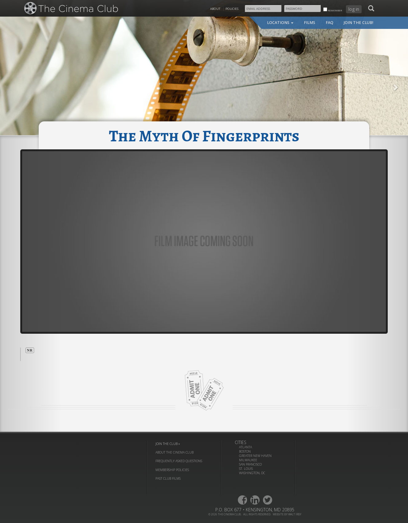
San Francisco (250, 464)
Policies (232, 9)
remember (332, 9)
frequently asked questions (178, 461)
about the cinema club (174, 452)
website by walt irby (287, 514)
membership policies (172, 470)
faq (329, 22)
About (215, 9)
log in (353, 9)
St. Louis (246, 468)
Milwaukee (248, 460)
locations (280, 22)
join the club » (167, 444)
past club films (168, 478)
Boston (245, 451)
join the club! (358, 22)
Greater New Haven (255, 456)
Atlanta (245, 447)
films (309, 22)
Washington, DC (252, 473)
